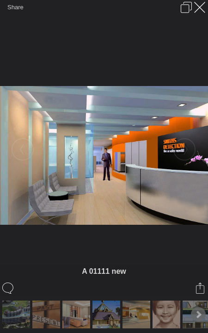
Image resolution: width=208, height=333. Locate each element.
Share (15, 7)
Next (198, 314)
